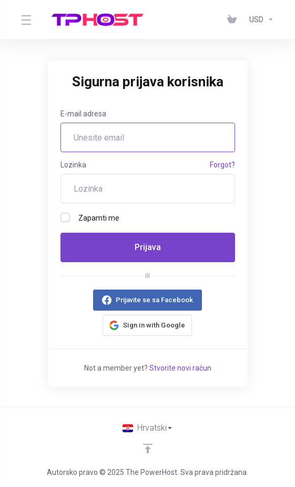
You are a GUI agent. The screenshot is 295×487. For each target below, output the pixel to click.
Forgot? (222, 165)
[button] (147, 325)
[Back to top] (148, 449)
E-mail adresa (83, 114)
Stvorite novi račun (180, 368)
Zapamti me (89, 217)
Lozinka (73, 165)
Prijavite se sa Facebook (154, 300)
